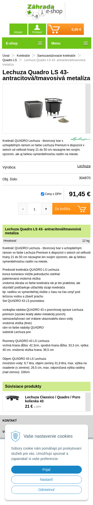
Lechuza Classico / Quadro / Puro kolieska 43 (52, 399)
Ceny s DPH (53, 194)
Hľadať (18, 32)
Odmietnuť (46, 490)
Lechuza (84, 166)
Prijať (46, 470)
